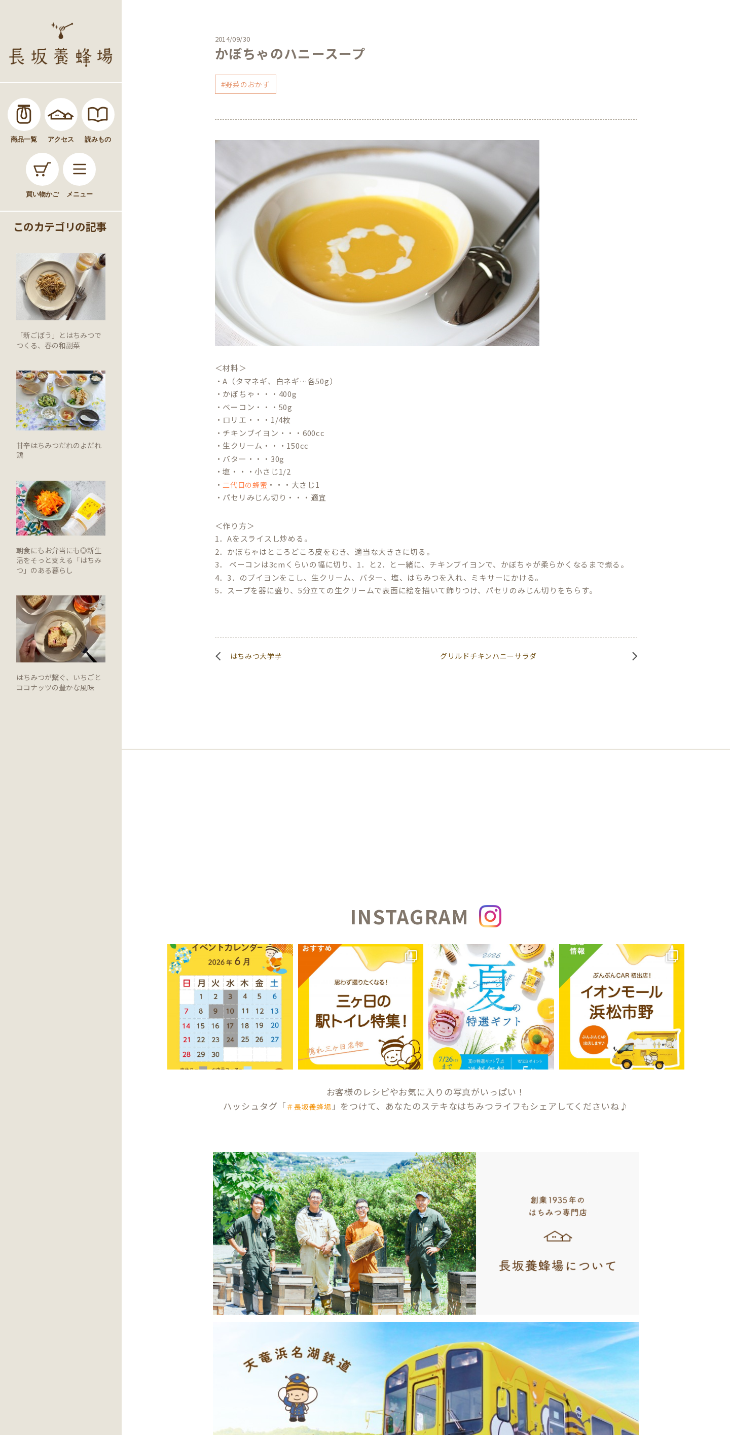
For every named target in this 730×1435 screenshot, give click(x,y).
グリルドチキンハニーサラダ (488, 656)
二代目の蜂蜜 (245, 485)
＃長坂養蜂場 (308, 1107)
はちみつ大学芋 (256, 656)
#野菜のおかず (245, 84)
